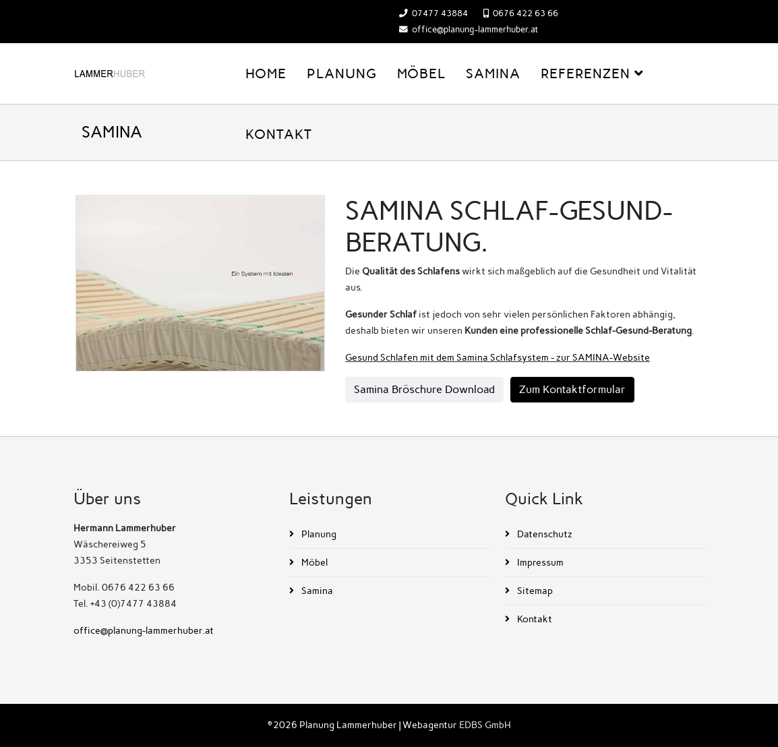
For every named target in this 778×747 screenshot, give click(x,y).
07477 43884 (440, 13)
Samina (493, 73)
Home (266, 73)
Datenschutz (543, 534)
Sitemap (534, 591)
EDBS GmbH (485, 725)
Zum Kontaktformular (572, 389)
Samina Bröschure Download (424, 389)
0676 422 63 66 (525, 13)
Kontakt (278, 134)
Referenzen (585, 73)
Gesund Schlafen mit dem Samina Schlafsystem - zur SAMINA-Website (497, 357)
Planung (342, 73)
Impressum (539, 562)
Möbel (421, 73)
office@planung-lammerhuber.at (475, 29)
